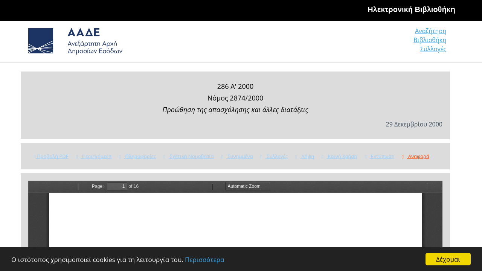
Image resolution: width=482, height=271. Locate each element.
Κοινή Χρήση (339, 156)
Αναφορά (415, 156)
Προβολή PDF (51, 156)
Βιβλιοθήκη (384, 43)
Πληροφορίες (137, 156)
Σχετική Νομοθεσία (188, 156)
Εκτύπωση (379, 156)
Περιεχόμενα (93, 156)
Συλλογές (434, 43)
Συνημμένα (237, 156)
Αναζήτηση (331, 43)
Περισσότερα (204, 259)
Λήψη (304, 156)
